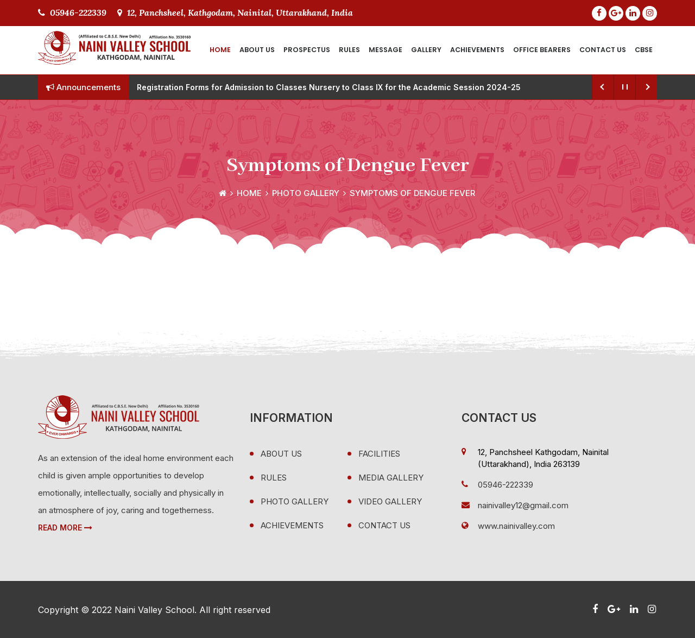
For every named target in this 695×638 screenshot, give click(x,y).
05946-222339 (72, 12)
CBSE (644, 49)
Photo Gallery (305, 193)
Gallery (426, 49)
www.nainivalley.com (516, 526)
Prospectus (306, 49)
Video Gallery (390, 501)
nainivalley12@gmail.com (523, 505)
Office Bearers (542, 49)
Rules (349, 49)
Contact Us (602, 49)
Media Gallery (391, 477)
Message (385, 49)
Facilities (379, 454)
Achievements (477, 49)
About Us (257, 49)
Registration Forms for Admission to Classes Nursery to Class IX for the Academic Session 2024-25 (329, 87)
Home (220, 49)
